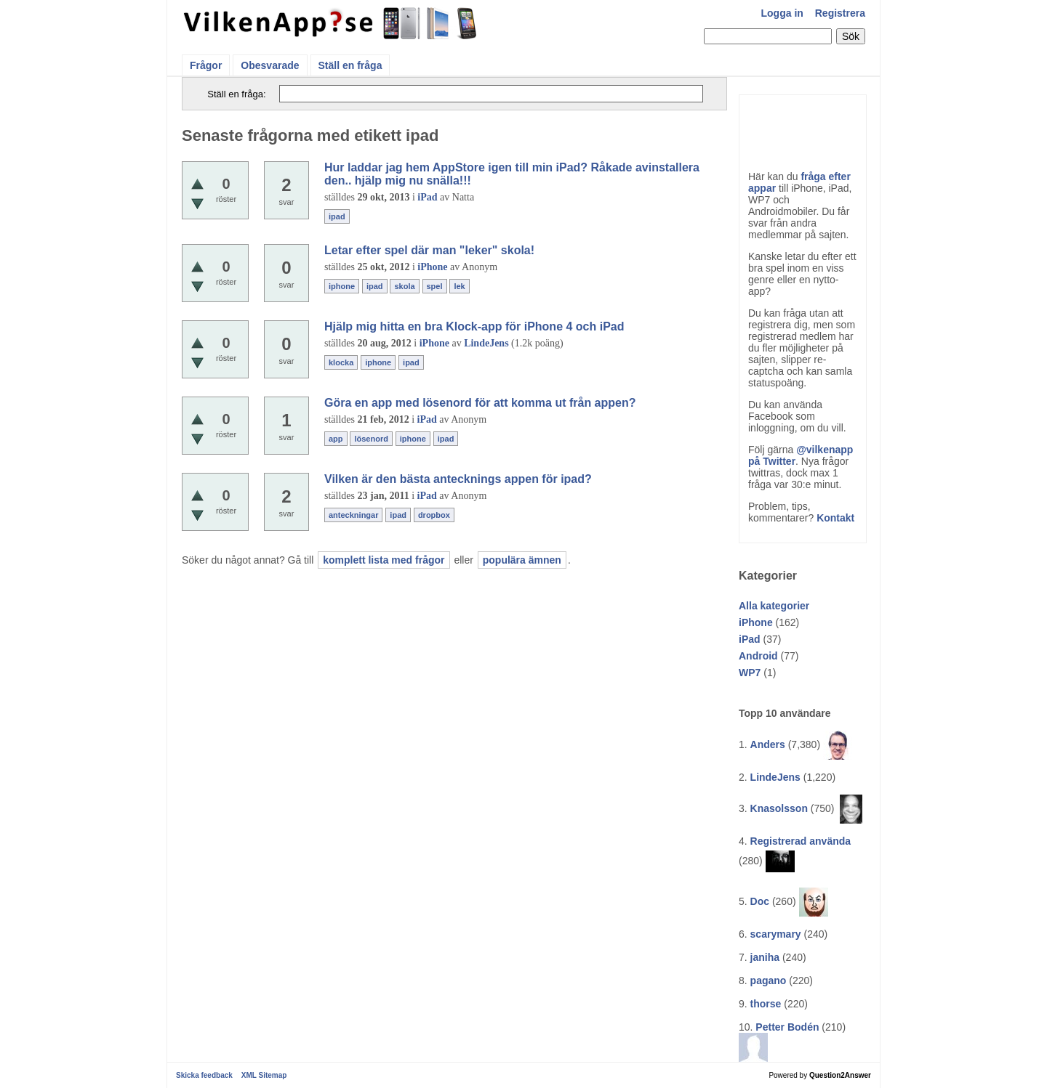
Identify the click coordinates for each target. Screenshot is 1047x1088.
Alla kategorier (774, 606)
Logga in (782, 13)
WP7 (750, 672)
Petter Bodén (787, 1027)
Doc (759, 901)
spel (435, 286)
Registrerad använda (800, 841)
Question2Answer (840, 1075)
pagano (768, 980)
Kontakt (835, 518)
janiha (764, 957)
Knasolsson (779, 808)
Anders (767, 744)
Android (758, 656)
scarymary (775, 934)
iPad (750, 639)
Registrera (840, 13)
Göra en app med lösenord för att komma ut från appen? (480, 403)
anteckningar (353, 515)
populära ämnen (522, 560)
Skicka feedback (204, 1075)
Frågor (206, 65)
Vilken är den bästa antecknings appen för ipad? (458, 479)
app (336, 438)
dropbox (434, 515)
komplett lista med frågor (383, 560)
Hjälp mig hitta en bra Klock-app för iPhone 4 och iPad (474, 326)
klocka (341, 362)
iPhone (756, 622)
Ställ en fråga (350, 65)
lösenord (371, 438)
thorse (766, 1004)
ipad (337, 216)
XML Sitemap (264, 1075)
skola (404, 286)
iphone (342, 286)
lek (459, 286)
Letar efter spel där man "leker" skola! (429, 250)
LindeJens (775, 777)
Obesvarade (270, 65)
